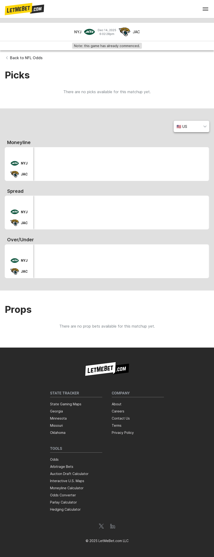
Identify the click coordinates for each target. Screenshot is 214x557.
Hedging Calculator (65, 509)
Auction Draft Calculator (69, 474)
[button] (24, 9)
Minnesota (58, 418)
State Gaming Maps (65, 404)
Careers (118, 411)
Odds (54, 459)
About (116, 404)
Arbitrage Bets (61, 467)
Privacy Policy (123, 433)
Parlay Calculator (63, 502)
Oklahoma (57, 433)
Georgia (56, 411)
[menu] (205, 9)
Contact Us (121, 418)
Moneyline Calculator (67, 488)
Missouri (56, 425)
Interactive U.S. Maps (67, 481)
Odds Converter (63, 495)
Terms (116, 425)
